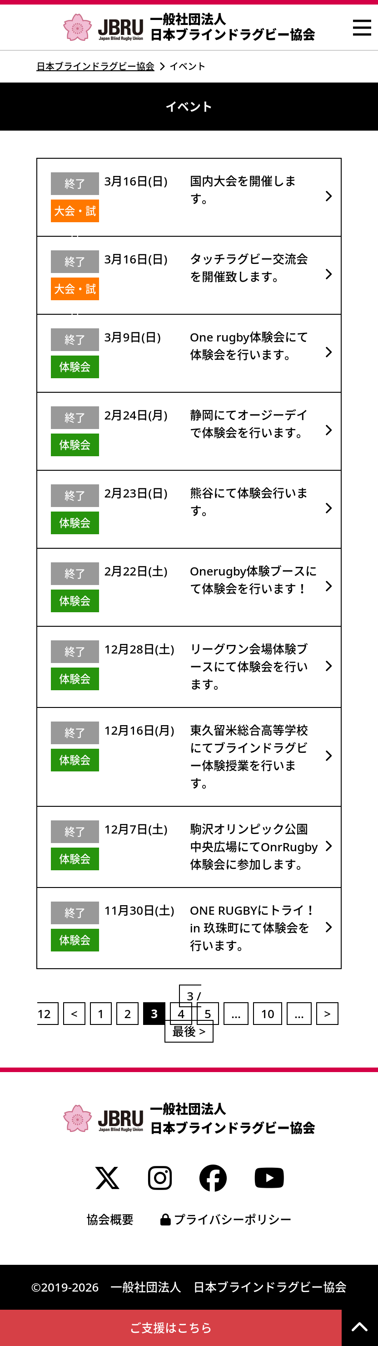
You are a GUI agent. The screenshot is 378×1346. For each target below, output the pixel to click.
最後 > (189, 1031)
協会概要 (110, 1219)
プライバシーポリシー (226, 1219)
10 (267, 1013)
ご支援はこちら (170, 1328)
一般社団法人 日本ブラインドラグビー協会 (189, 27)
